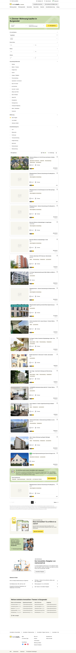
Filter (43, 152)
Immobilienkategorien (34, 127)
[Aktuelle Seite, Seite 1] (32, 502)
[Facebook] (23, 644)
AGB (10, 651)
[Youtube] (25, 644)
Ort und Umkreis (34, 32)
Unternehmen (36, 640)
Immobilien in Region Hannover (42, 632)
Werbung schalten (37, 642)
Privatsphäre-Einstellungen (31, 651)
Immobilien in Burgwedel (56, 632)
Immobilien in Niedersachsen (27, 632)
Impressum (22, 651)
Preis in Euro (34, 42)
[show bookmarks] (56, 153)
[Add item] (57, 157)
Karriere (35, 638)
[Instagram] (28, 644)
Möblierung (34, 115)
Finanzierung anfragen (16, 548)
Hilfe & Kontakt (49, 638)
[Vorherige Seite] (12, 502)
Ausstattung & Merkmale (34, 62)
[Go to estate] (34, 163)
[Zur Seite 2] (35, 502)
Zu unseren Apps (25, 638)
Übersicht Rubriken (38, 644)
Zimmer (34, 55)
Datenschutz (15, 651)
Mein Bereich (47, 1)
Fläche (34, 49)
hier (34, 474)
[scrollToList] (52, 25)
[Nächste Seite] (56, 502)
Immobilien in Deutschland (15, 632)
